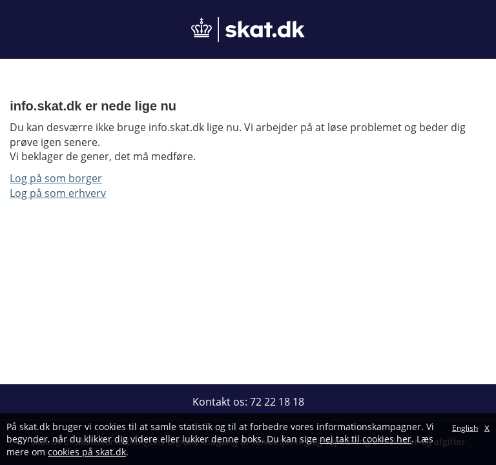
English (465, 427)
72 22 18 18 (277, 402)
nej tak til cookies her (365, 439)
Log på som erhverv (58, 193)
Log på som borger (56, 178)
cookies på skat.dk (87, 452)
